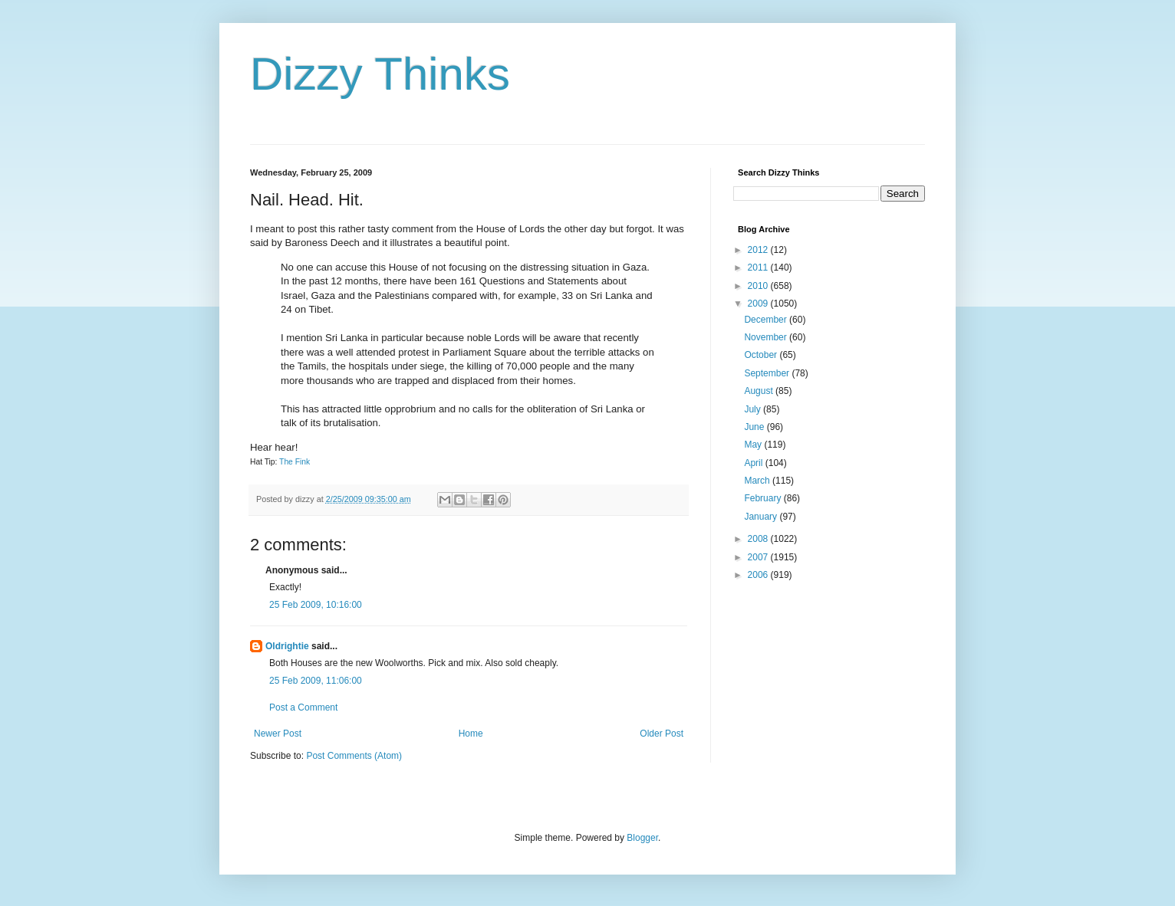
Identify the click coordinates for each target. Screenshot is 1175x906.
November (766, 337)
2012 (759, 250)
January (761, 516)
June (755, 427)
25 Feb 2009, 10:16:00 (315, 604)
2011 (759, 267)
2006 (759, 575)
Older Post (661, 733)
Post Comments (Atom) (354, 755)
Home (471, 733)
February (763, 498)
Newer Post (277, 733)
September (768, 373)
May (754, 444)
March (758, 480)
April (754, 463)
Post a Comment (303, 707)
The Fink (294, 462)
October (761, 355)
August (759, 391)
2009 (759, 303)
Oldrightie (287, 646)
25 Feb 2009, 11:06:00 (315, 680)
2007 (759, 557)
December (766, 319)
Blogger (642, 837)
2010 (759, 286)
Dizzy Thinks (380, 74)
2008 (759, 538)
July (753, 409)
